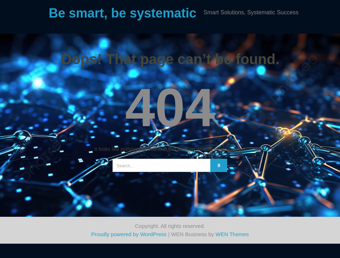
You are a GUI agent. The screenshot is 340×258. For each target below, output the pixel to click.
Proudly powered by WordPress (129, 234)
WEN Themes (232, 234)
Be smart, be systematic (122, 13)
